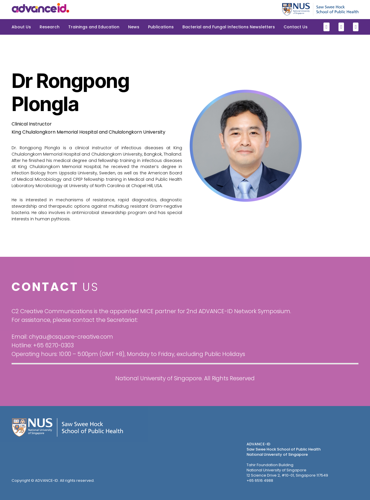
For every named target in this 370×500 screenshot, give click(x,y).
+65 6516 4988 (260, 480)
